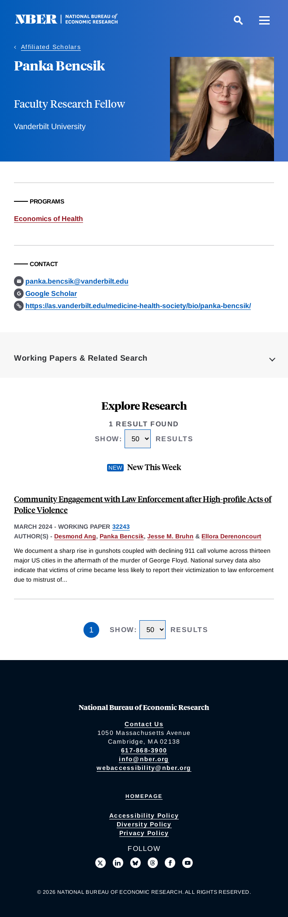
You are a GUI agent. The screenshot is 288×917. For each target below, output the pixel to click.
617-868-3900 (144, 750)
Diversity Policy (144, 824)
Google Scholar (51, 293)
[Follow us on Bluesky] (135, 862)
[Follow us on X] (100, 862)
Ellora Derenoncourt (231, 536)
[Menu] (264, 20)
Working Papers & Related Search (81, 358)
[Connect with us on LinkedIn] (118, 862)
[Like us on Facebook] (170, 862)
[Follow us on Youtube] (187, 862)
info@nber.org (144, 758)
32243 (121, 526)
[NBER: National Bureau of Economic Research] (73, 21)
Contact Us (144, 723)
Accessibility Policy (144, 815)
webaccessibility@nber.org (144, 767)
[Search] (238, 20)
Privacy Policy (144, 832)
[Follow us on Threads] (153, 862)
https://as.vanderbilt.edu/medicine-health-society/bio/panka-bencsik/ (138, 305)
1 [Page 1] (91, 629)
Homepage (144, 796)
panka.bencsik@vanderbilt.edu (76, 281)
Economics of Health (48, 218)
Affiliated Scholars (51, 46)
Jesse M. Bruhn (170, 536)
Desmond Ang (75, 536)
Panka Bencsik (122, 536)
